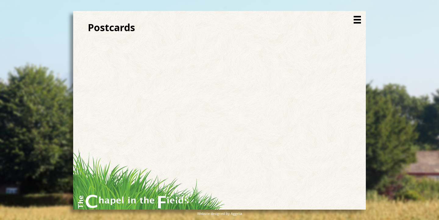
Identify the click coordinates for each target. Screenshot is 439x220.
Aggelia (236, 213)
